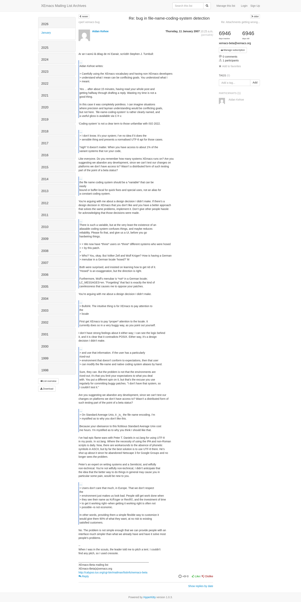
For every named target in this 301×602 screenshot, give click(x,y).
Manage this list (226, 5)
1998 (44, 370)
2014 (44, 179)
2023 (44, 71)
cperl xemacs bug (89, 22)
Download (46, 388)
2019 (44, 119)
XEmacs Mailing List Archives (63, 6)
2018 (44, 131)
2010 (44, 227)
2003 (44, 310)
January (46, 32)
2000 (44, 346)
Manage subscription (233, 50)
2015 (44, 167)
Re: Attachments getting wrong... (240, 22)
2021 (44, 95)
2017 (44, 143)
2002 (44, 322)
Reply (84, 576)
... (81, 62)
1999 (44, 358)
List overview (48, 381)
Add (255, 82)
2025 (44, 48)
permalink (207, 35)
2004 (44, 299)
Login (244, 5)
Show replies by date (200, 586)
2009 (44, 239)
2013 (44, 191)
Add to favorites (230, 66)
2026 (44, 24)
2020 (44, 107)
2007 (44, 263)
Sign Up (255, 5)
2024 (44, 59)
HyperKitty (149, 597)
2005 (44, 286)
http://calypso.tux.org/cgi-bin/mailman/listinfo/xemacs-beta (113, 572)
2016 (44, 155)
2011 (44, 215)
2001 (44, 334)
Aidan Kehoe (100, 31)
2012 (44, 203)
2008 (44, 251)
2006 (44, 275)
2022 (44, 83)
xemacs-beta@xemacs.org (235, 43)
